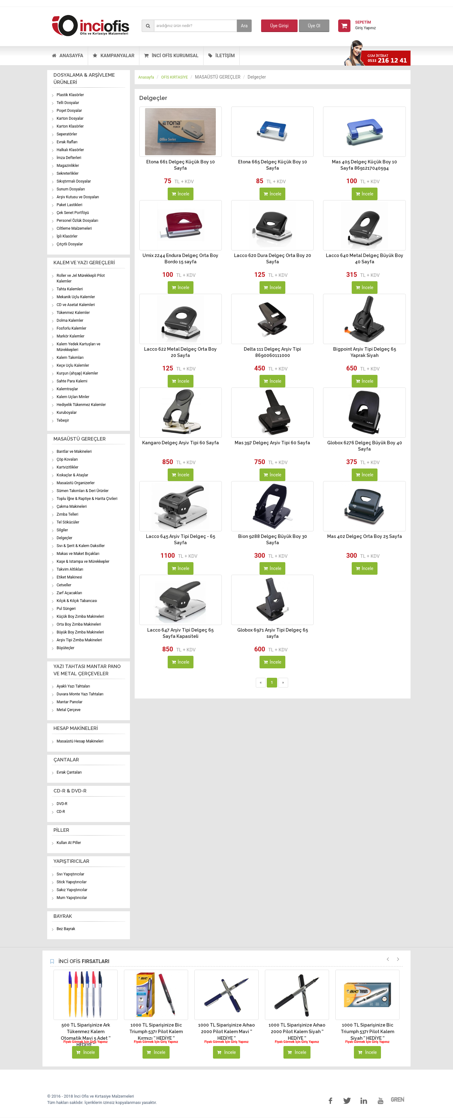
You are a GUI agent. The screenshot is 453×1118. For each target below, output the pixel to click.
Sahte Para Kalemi (72, 381)
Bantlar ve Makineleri (74, 451)
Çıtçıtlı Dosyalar (70, 244)
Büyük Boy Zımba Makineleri (80, 632)
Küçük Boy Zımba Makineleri (80, 616)
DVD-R (62, 804)
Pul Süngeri (66, 608)
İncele (180, 193)
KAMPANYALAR (113, 55)
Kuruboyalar (67, 412)
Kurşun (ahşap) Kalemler (77, 373)
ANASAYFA (67, 55)
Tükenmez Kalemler (73, 312)
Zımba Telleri (67, 514)
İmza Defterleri (69, 158)
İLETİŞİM (221, 55)
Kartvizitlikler (67, 467)
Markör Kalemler (70, 336)
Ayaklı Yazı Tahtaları (73, 686)
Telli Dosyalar (68, 103)
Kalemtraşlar (67, 389)
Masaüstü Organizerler (76, 483)
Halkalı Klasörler (70, 150)
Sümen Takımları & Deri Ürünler (83, 491)
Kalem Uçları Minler (73, 397)
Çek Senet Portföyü (73, 213)
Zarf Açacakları (69, 593)
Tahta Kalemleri (70, 289)
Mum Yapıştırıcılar (72, 898)
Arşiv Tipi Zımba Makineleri (79, 640)
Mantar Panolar (69, 702)
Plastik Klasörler (70, 95)
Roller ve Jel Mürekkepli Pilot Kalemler (81, 278)
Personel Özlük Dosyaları (77, 220)
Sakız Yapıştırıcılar (72, 890)
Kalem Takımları (70, 357)
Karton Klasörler (70, 126)
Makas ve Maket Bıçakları (78, 553)
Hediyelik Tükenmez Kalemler (81, 405)
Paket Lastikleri (69, 205)
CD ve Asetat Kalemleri (76, 305)
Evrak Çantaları (69, 772)
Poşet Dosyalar (69, 110)
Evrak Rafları (67, 142)
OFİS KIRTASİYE (174, 77)
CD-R (61, 811)
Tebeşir (63, 420)
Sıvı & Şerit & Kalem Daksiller (81, 546)
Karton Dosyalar (70, 118)
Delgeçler (64, 538)
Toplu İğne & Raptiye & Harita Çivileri (87, 498)
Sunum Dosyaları (71, 189)
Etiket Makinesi (69, 577)
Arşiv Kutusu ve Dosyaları (78, 197)
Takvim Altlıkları (70, 569)
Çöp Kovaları (67, 459)
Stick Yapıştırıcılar (72, 882)
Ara (244, 25)
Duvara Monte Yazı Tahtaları (80, 694)
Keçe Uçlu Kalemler (73, 365)
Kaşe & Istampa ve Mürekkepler (83, 561)
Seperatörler (67, 134)
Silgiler (62, 530)
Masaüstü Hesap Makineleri (80, 741)
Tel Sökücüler (68, 522)
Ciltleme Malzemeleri (74, 228)
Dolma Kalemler (70, 320)
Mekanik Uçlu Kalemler (76, 297)
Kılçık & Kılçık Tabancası (77, 601)
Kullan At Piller (69, 843)
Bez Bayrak (66, 929)
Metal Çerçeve (69, 710)
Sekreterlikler (68, 173)
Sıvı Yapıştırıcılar (70, 874)
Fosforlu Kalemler (71, 328)
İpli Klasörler (67, 236)
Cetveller (64, 585)
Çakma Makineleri (72, 506)
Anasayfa (146, 77)
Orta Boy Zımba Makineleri (79, 624)
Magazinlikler (68, 165)
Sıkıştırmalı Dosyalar (74, 181)
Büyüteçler (65, 648)
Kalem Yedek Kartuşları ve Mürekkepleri (78, 347)
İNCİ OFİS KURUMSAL (171, 55)
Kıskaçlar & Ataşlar (72, 475)
